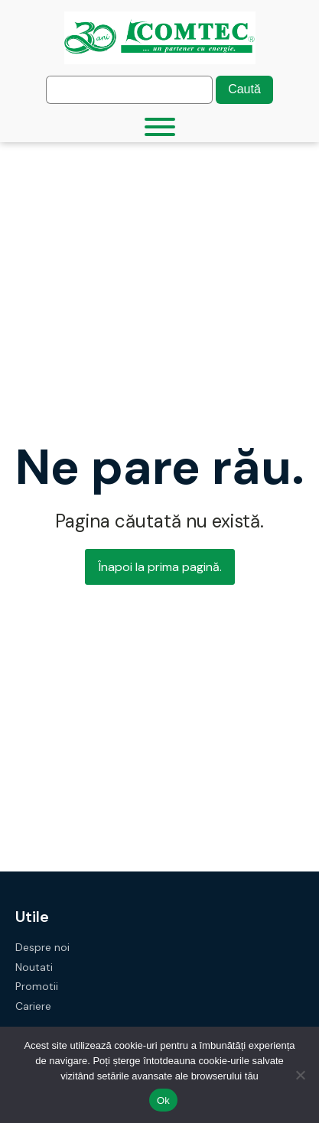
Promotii (36, 986)
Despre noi (42, 947)
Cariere (33, 1006)
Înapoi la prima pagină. (160, 567)
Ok (163, 1100)
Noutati (34, 967)
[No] (300, 1074)
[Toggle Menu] (160, 127)
